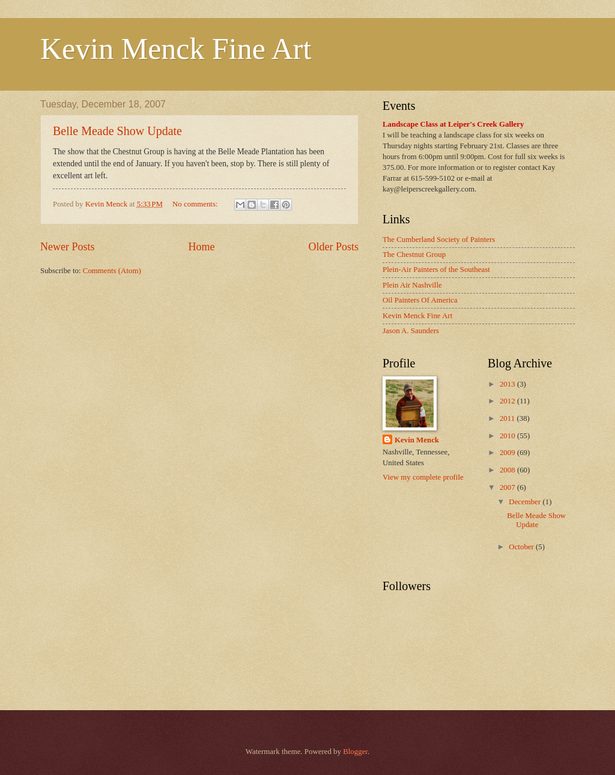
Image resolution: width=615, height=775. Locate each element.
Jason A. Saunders (411, 331)
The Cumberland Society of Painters (439, 239)
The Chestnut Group (414, 254)
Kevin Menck (417, 440)
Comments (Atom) (112, 271)
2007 (508, 487)
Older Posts (333, 247)
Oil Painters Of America (420, 300)
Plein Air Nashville (412, 285)
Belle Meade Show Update (117, 130)
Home (201, 247)
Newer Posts (67, 247)
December (525, 502)
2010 (508, 436)
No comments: (196, 204)
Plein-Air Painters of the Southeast (436, 269)
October (522, 547)
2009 (508, 452)
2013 (508, 384)
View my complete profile (423, 477)
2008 (508, 470)
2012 (508, 401)
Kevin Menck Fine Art (175, 48)
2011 (508, 418)
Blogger (355, 751)
